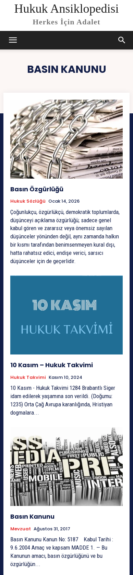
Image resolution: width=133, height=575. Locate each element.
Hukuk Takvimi (28, 377)
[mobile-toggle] (13, 40)
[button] (122, 40)
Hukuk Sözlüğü (28, 201)
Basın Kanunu (32, 516)
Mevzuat (20, 529)
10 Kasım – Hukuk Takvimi (51, 365)
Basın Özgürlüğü (36, 189)
